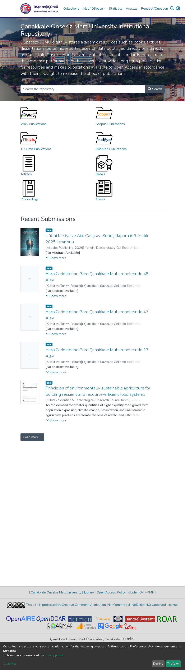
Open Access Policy (111, 592)
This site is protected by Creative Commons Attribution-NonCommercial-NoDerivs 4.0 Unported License (101, 604)
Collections (71, 8)
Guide (133, 592)
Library (89, 592)
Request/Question (154, 8)
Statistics (115, 8)
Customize (10, 664)
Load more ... (32, 437)
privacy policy (54, 655)
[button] (178, 8)
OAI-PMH (147, 592)
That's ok (173, 664)
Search (155, 89)
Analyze (132, 8)
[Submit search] (172, 8)
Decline (158, 664)
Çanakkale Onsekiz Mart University (56, 592)
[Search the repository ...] (82, 89)
